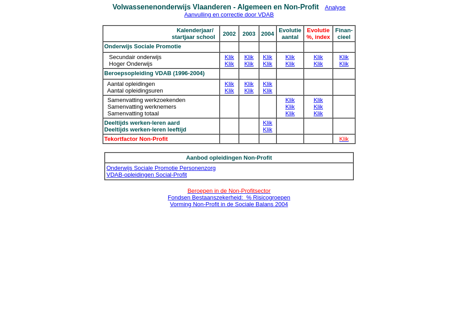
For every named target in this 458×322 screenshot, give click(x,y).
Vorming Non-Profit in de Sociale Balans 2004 (229, 204)
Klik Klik (344, 60)
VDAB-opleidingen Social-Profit (146, 174)
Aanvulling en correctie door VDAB (229, 14)
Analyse (335, 7)
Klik (229, 57)
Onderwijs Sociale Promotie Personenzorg (161, 168)
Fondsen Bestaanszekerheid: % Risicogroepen (229, 197)
